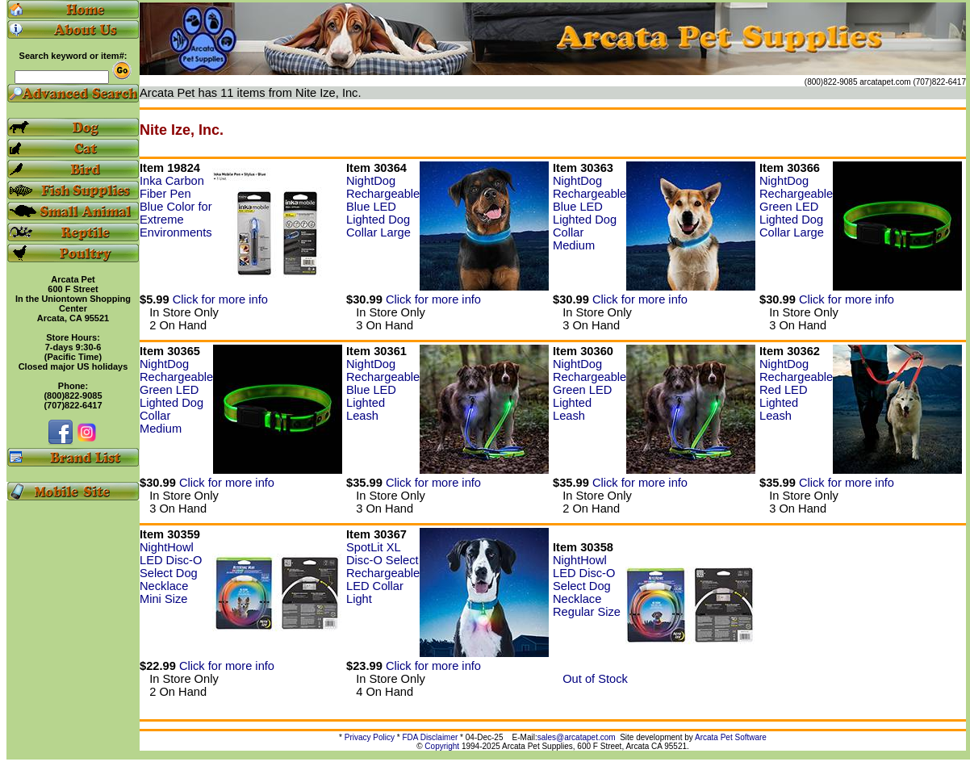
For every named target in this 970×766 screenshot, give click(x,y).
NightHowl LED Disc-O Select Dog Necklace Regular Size (587, 586)
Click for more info (220, 299)
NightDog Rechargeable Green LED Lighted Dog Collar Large (796, 206)
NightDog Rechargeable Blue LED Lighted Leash (383, 390)
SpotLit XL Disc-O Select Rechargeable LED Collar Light (383, 573)
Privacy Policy (370, 737)
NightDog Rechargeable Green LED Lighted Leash (589, 390)
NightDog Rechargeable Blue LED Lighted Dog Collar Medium (589, 213)
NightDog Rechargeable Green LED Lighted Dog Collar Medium (176, 396)
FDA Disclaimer (430, 737)
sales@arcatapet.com (576, 737)
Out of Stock (590, 678)
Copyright (441, 746)
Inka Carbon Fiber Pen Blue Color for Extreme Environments (176, 206)
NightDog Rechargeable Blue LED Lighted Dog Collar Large (383, 206)
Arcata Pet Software (731, 737)
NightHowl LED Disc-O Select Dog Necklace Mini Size (171, 573)
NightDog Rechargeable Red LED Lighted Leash (796, 390)
